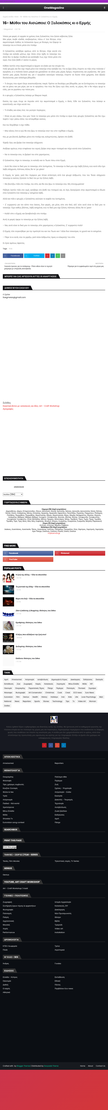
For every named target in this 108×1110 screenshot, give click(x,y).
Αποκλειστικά (17, 679)
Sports (37, 701)
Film (18, 697)
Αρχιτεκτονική (8, 921)
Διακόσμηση (75, 679)
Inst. (63, 697)
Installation (60, 932)
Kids (16, 16)
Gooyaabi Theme (51, 1066)
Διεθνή (5, 984)
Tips (67, 701)
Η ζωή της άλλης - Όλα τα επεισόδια (31, 574)
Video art (59, 928)
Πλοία (5, 950)
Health (35, 697)
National (7, 701)
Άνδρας (6, 963)
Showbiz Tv (8, 818)
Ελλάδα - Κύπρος (10, 977)
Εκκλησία (99, 679)
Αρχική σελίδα (8, 16)
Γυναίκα (58, 963)
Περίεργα (59, 688)
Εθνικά (57, 981)
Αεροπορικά (60, 950)
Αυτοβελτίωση (60, 807)
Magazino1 (8, 29)
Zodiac (7, 705)
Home (82, 1066)
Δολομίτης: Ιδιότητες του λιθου (29, 646)
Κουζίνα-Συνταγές (10, 788)
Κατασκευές (48, 684)
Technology (57, 701)
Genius (26, 697)
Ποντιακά (81, 688)
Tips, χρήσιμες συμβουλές (13, 784)
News (17, 701)
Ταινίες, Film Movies (11, 861)
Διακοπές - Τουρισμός (64, 799)
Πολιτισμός (71, 688)
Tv (74, 701)
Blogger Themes (23, 1066)
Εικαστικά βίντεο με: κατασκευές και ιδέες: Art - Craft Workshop (31, 406)
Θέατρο (58, 917)
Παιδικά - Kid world (11, 803)
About (90, 1066)
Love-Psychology (89, 697)
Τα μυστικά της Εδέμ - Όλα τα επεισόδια (33, 586)
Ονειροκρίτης (20, 688)
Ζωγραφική (28, 684)
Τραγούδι (58, 924)
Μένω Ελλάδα (73, 684)
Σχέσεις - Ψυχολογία (63, 788)
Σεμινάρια (92, 688)
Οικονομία (8, 688)
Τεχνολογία (59, 803)
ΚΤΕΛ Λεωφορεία (10, 946)
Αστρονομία (29, 679)
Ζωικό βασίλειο (61, 811)
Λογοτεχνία (61, 684)
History (44, 697)
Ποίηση (6, 917)
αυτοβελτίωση (43, 679)
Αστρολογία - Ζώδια (63, 792)
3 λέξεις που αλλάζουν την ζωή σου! (31, 634)
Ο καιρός (6, 988)
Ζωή (56, 784)
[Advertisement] (54, 381)
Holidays (54, 697)
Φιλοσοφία (7, 780)
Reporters (27, 701)
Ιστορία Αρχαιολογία (63, 902)
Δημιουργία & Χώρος (59, 679)
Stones (46, 701)
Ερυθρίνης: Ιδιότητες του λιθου (29, 622)
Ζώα (18, 684)
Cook (60, 692)
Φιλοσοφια (8, 692)
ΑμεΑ (6, 679)
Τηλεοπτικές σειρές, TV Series (67, 861)
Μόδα (84, 684)
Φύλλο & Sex (8, 792)
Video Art (82, 701)
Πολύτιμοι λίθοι (61, 776)
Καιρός (38, 684)
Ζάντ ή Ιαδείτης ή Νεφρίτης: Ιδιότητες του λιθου (36, 610)
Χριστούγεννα (8, 807)
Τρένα (57, 946)
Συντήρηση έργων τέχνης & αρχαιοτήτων (19, 905)
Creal (67, 692)
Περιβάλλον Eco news (64, 988)
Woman (92, 701)
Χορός (5, 928)
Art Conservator (35, 692)
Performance (9, 932)
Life (76, 697)
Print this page (9, 847)
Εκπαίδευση (8, 684)
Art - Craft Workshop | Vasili (15, 888)
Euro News (89, 692)
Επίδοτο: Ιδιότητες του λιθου (28, 658)
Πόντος (58, 984)
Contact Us (100, 1066)
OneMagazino (54, 8)
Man (101, 697)
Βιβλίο (57, 921)
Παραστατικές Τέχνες (36, 688)
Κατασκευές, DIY (61, 905)
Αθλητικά (6, 992)
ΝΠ (91, 684)
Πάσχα (50, 688)
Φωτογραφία (20, 692)
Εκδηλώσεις (87, 679)
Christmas (49, 692)
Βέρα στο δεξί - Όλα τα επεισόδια (30, 598)
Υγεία (5, 795)
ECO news (78, 692)
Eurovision (8, 697)
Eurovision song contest (13, 822)
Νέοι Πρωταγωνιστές (63, 913)
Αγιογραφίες (8, 409)
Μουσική (6, 924)
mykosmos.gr (54, 533)
